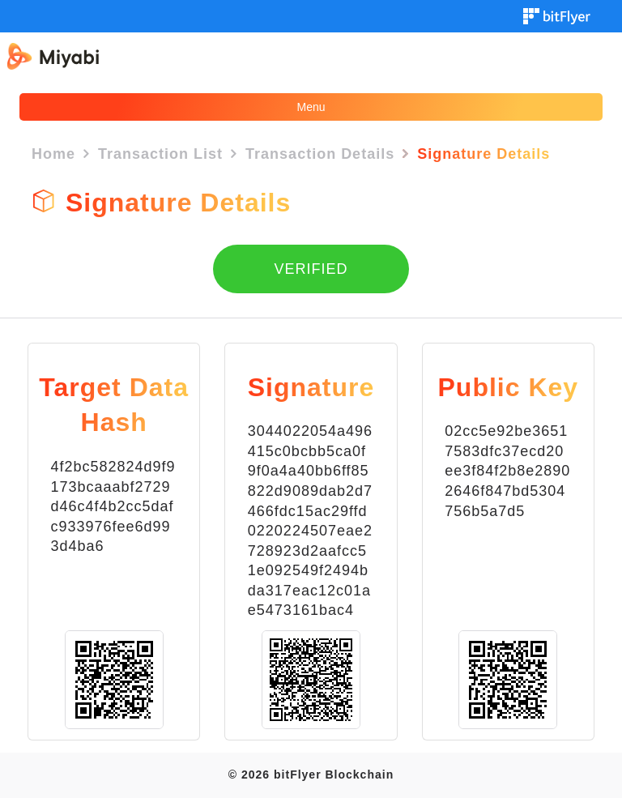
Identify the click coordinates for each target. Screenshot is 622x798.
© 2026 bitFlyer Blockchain (311, 774)
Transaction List (160, 154)
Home (53, 154)
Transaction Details (319, 154)
